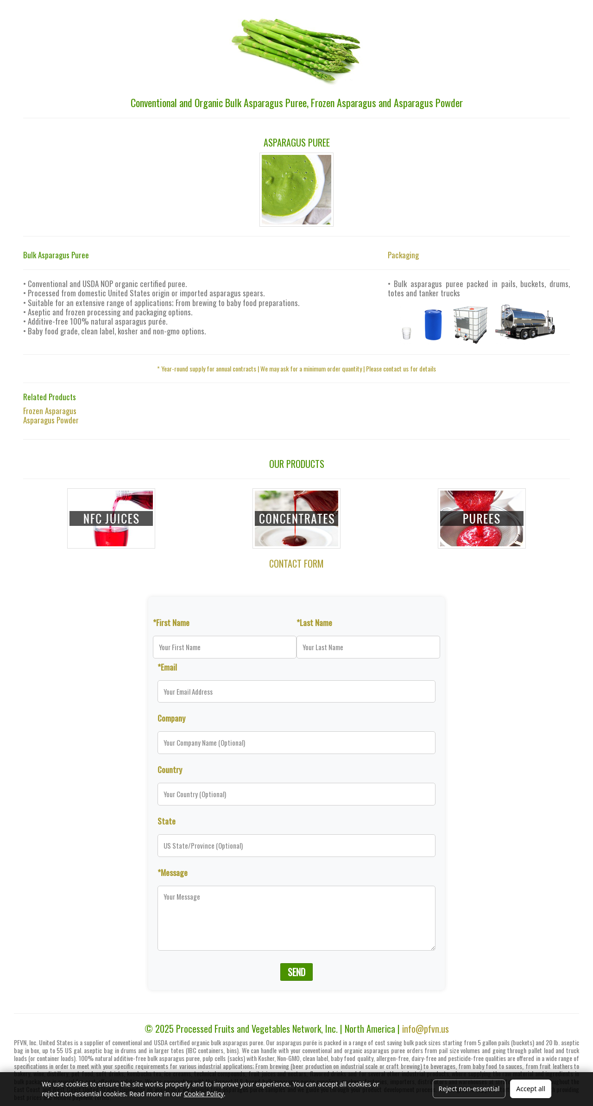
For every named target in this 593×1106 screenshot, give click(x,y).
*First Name (171, 622)
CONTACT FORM (296, 563)
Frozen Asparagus (49, 410)
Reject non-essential (469, 1088)
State (167, 821)
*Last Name (314, 622)
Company (171, 718)
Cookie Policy (204, 1093)
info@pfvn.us (425, 1029)
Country (170, 769)
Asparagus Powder (51, 420)
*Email (167, 667)
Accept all (530, 1088)
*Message (173, 872)
